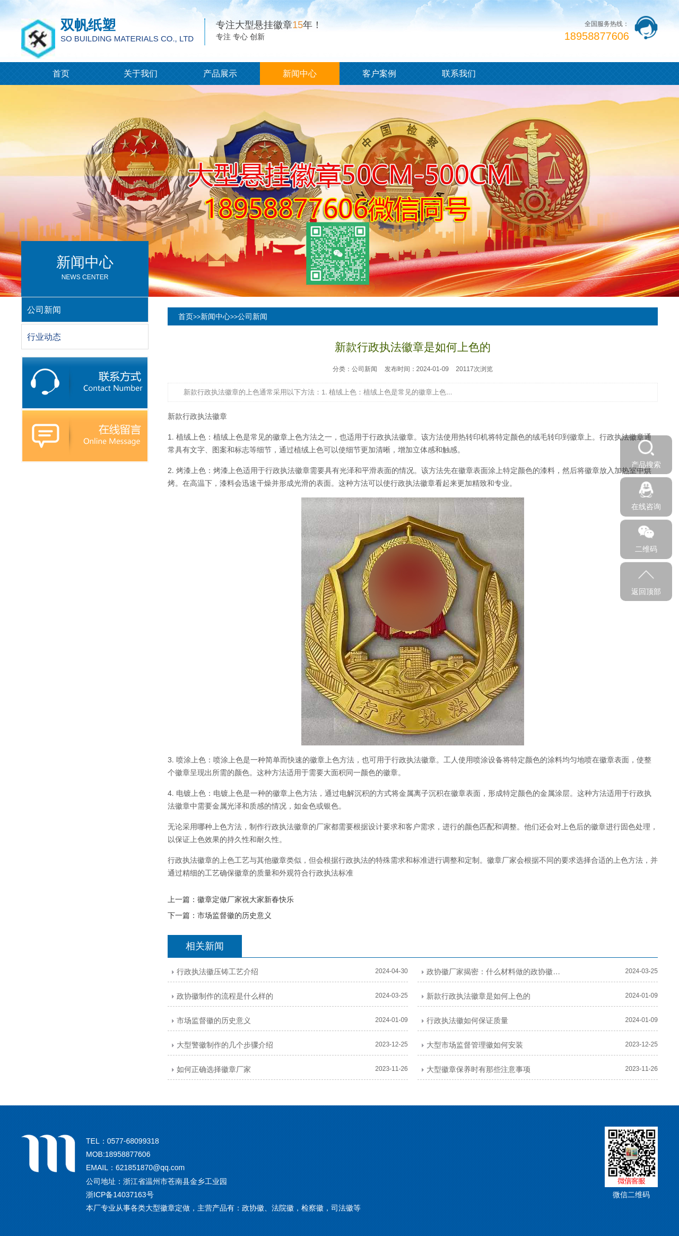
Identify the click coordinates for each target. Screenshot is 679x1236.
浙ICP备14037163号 (120, 1194)
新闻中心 (300, 73)
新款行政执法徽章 (197, 416)
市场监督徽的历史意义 (234, 915)
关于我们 (141, 73)
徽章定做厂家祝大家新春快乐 (245, 899)
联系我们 (459, 73)
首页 (61, 73)
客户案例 (379, 73)
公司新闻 (252, 316)
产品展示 (220, 73)
